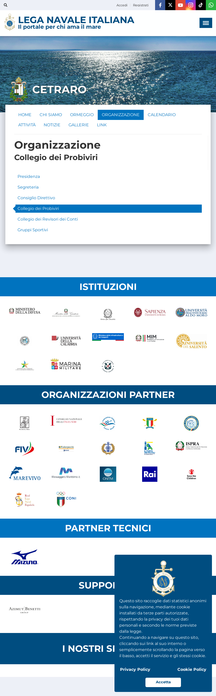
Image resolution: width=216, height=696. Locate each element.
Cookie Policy (191, 669)
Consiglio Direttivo (36, 197)
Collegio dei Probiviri (38, 208)
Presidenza (29, 176)
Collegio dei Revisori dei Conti (48, 219)
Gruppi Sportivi (33, 229)
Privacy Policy (135, 669)
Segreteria (28, 187)
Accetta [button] (163, 682)
